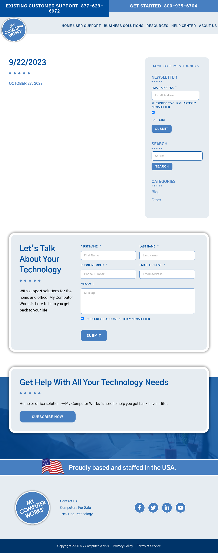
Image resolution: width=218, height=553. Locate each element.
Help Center (183, 26)
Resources (157, 26)
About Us (208, 26)
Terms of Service (149, 546)
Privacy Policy (123, 546)
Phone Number (94, 265)
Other (156, 200)
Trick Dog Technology (76, 514)
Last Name (149, 246)
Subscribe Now (47, 417)
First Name (91, 246)
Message (87, 284)
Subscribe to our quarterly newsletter (174, 105)
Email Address (164, 88)
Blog (155, 192)
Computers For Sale (75, 507)
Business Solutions (123, 26)
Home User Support (81, 26)
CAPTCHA (158, 120)
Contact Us (68, 501)
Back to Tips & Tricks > (175, 66)
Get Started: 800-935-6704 (163, 6)
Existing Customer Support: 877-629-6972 (54, 8)
